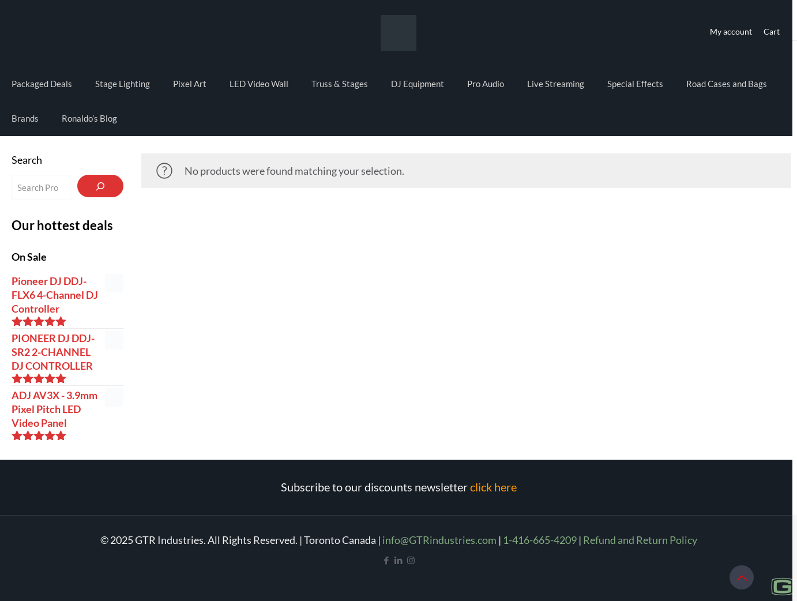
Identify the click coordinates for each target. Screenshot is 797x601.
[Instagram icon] (411, 560)
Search (27, 159)
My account (731, 31)
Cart (772, 31)
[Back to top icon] (742, 577)
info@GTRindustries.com (439, 540)
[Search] (100, 186)
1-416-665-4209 (540, 540)
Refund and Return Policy (640, 540)
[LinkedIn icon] (398, 560)
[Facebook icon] (386, 560)
